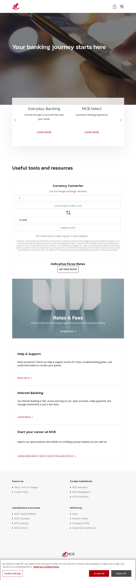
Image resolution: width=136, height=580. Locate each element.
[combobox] (68, 205)
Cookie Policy (21, 491)
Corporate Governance (84, 527)
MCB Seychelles (80, 496)
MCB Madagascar (81, 491)
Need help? (24, 378)
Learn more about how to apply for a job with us (46, 456)
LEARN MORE (44, 136)
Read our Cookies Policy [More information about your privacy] (46, 570)
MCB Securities (22, 518)
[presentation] (15, 125)
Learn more (25, 417)
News (75, 513)
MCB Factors (21, 527)
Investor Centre (80, 518)
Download (68, 331)
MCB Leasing (21, 523)
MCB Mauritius (80, 487)
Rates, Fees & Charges (26, 487)
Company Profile (80, 523)
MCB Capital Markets (25, 513)
